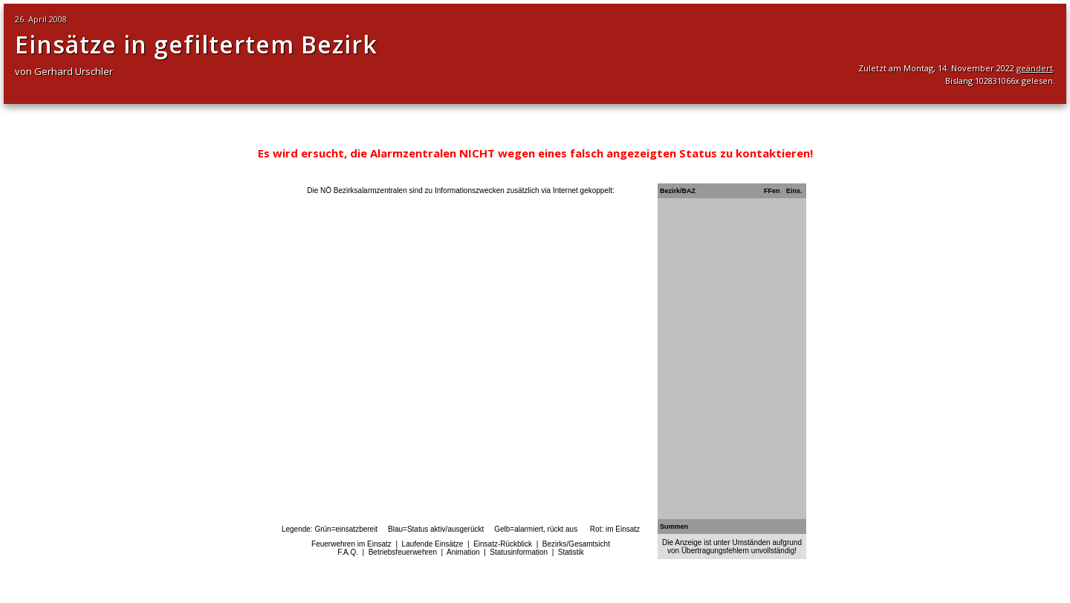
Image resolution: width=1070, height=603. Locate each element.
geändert (1034, 68)
